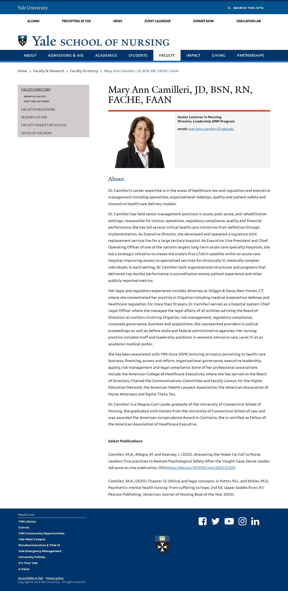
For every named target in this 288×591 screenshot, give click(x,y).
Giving (218, 55)
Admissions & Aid (66, 55)
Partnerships (250, 55)
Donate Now (203, 21)
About (30, 55)
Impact (193, 55)
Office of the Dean (36, 133)
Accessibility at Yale (30, 578)
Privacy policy (55, 578)
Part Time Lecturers (36, 101)
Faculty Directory (84, 71)
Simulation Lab (248, 21)
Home (22, 71)
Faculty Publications (38, 109)
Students (138, 55)
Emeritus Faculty (35, 96)
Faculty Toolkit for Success (43, 125)
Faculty (167, 55)
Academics (106, 55)
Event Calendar (158, 21)
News (117, 21)
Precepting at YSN (76, 21)
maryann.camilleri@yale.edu (211, 129)
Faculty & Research (48, 71)
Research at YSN (34, 117)
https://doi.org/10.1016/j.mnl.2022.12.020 (200, 468)
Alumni (33, 21)
